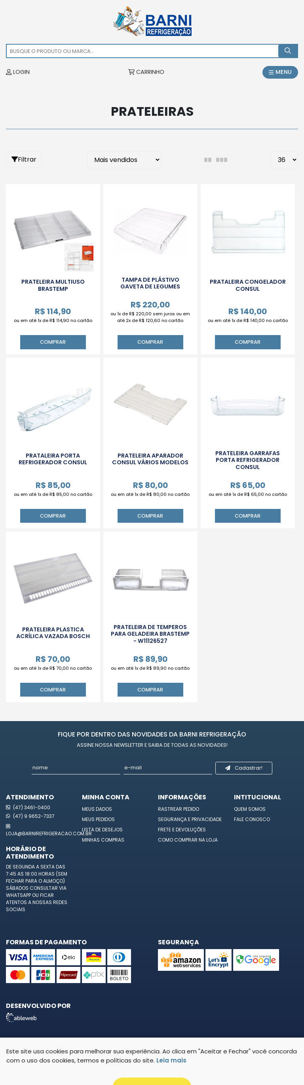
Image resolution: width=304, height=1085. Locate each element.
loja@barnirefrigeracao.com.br (38, 830)
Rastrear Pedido (178, 809)
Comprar (53, 342)
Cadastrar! (243, 768)
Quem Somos (250, 809)
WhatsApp (19, 895)
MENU (280, 72)
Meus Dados (97, 809)
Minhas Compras (103, 839)
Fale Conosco (252, 819)
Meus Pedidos (98, 819)
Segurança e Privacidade (190, 819)
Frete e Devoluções (182, 829)
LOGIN (18, 72)
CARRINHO (146, 72)
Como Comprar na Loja (188, 839)
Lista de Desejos (102, 829)
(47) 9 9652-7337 (30, 816)
